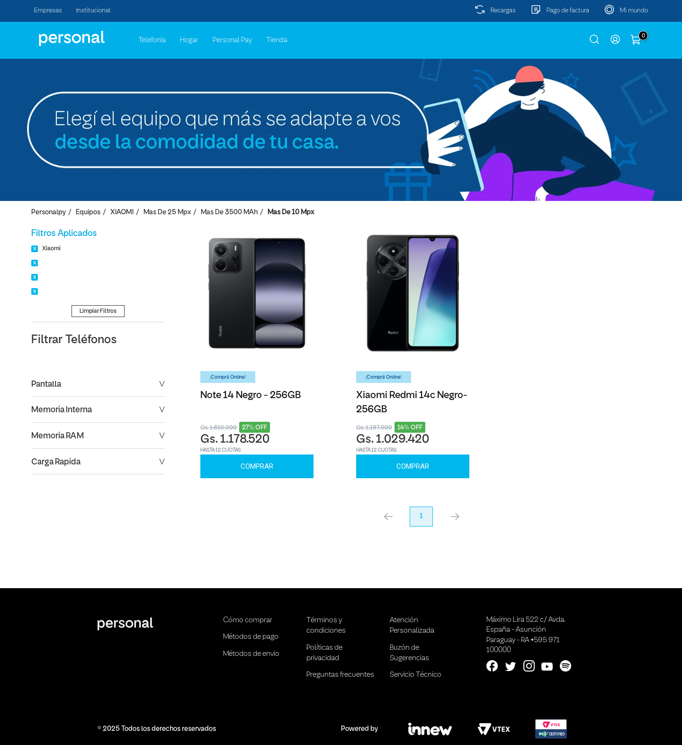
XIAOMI (122, 212)
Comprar (257, 466)
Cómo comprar (247, 620)
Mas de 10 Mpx (291, 212)
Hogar (189, 40)
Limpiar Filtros (98, 311)
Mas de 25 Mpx (167, 212)
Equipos (88, 212)
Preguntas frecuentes (340, 675)
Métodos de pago (250, 637)
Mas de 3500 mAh (229, 212)
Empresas (48, 11)
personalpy (48, 212)
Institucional (93, 11)
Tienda (276, 40)
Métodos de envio (251, 654)
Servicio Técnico (415, 675)
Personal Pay (232, 40)
